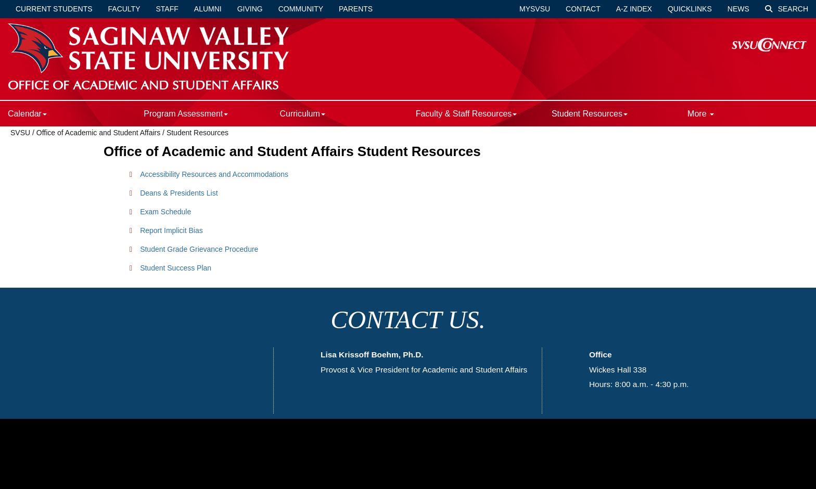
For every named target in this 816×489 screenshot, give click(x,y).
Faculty (124, 9)
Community (300, 9)
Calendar (27, 113)
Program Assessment (186, 113)
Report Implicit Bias (171, 230)
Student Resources (590, 113)
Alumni (208, 9)
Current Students (54, 9)
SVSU (20, 132)
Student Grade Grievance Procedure (199, 249)
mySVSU (534, 9)
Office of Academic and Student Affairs (98, 132)
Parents (356, 9)
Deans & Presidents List (179, 193)
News (738, 9)
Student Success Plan (175, 268)
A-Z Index (634, 9)
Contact (583, 9)
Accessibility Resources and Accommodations (214, 174)
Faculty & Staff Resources (466, 113)
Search (786, 9)
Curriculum (302, 113)
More (700, 113)
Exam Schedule (165, 212)
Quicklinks (690, 9)
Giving (250, 9)
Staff (167, 9)
